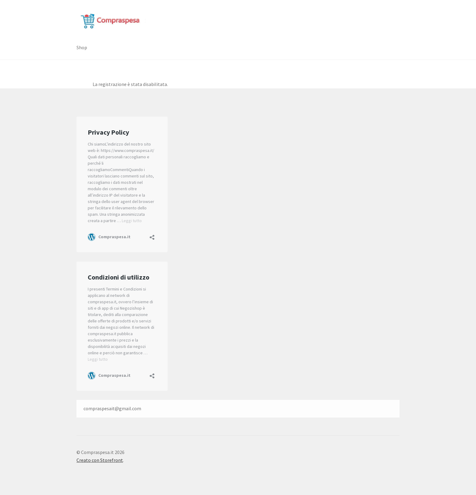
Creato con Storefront (99, 460)
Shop (81, 47)
